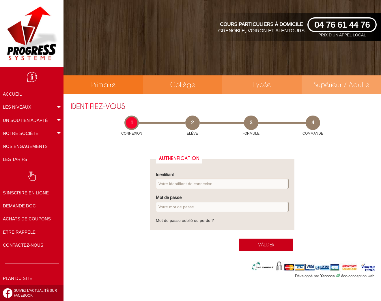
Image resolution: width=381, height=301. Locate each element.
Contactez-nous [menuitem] (23, 245)
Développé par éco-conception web (334, 276)
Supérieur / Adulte (341, 84)
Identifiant (222, 180)
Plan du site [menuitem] (17, 278)
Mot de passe (222, 203)
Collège (182, 84)
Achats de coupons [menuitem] (27, 218)
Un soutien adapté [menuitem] (25, 120)
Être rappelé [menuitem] (19, 232)
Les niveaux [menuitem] (17, 107)
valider (266, 244)
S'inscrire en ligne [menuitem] (26, 192)
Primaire (103, 84)
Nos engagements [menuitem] (25, 146)
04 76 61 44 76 (342, 24)
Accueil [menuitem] (12, 94)
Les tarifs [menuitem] (15, 159)
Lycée (262, 84)
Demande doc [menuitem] (19, 205)
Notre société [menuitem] (20, 133)
